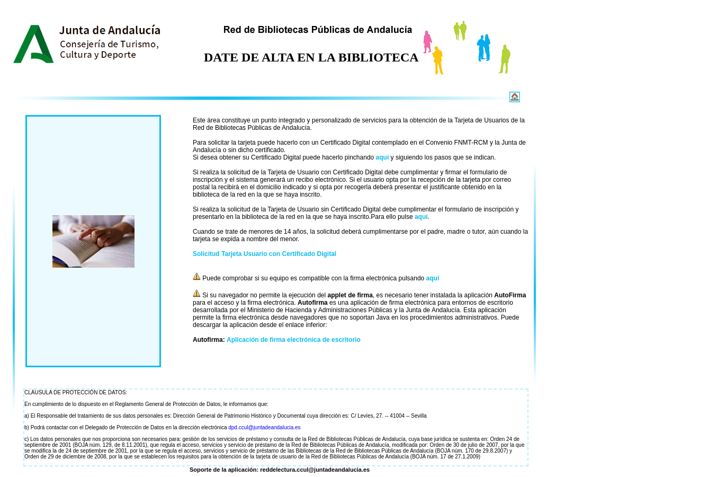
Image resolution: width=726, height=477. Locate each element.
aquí (382, 157)
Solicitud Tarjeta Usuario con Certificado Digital (264, 254)
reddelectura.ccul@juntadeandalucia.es (315, 469)
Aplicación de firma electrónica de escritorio (294, 339)
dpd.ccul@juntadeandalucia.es (264, 427)
